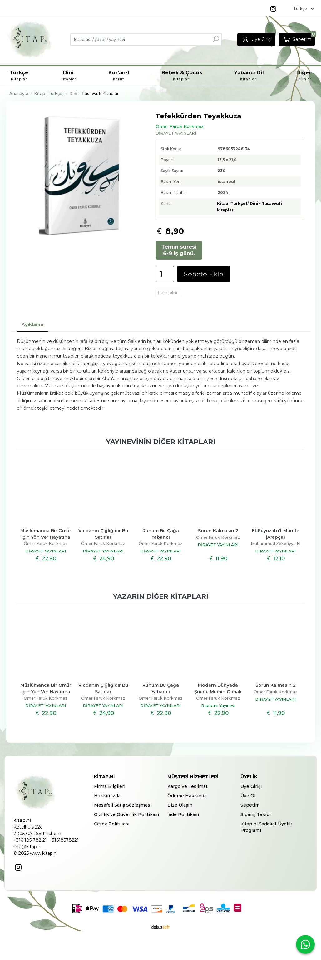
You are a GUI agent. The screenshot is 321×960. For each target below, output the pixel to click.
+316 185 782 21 (30, 840)
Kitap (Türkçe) (232, 203)
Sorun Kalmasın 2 (218, 530)
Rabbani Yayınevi (218, 705)
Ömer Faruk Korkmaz (46, 543)
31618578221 (65, 840)
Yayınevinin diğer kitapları (160, 442)
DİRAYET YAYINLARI (45, 551)
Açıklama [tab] (32, 324)
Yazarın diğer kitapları (160, 596)
